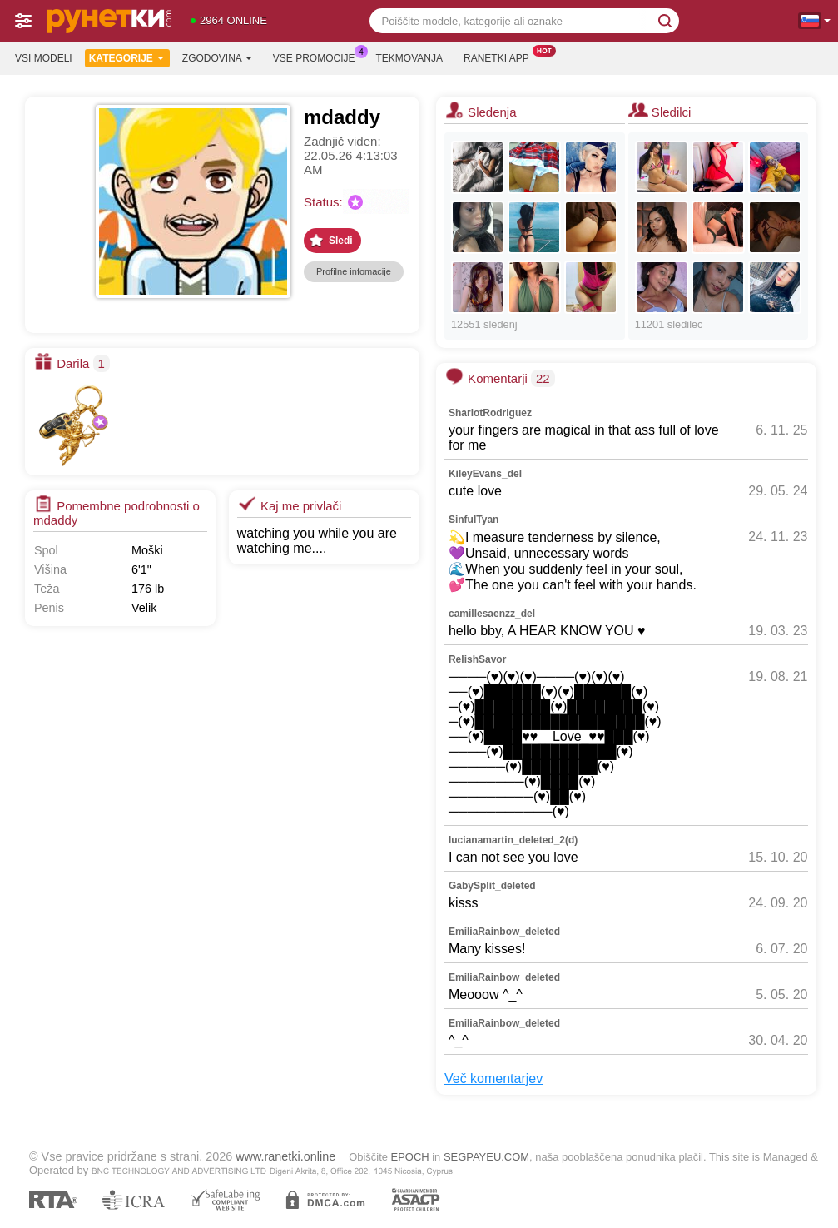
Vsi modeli (43, 58)
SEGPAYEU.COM (486, 1157)
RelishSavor (477, 659)
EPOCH (410, 1157)
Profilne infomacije (353, 271)
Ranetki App (501, 56)
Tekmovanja (409, 58)
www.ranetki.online (285, 1156)
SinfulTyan (473, 519)
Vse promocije (318, 56)
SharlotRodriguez (490, 413)
